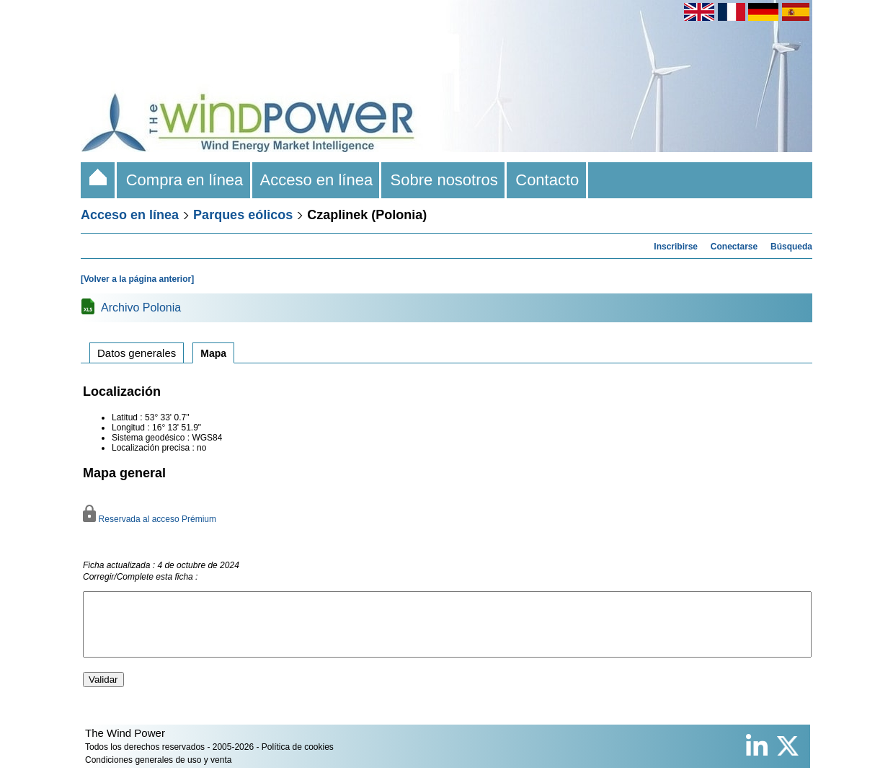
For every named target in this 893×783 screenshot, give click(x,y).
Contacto (547, 180)
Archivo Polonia (141, 307)
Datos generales (136, 353)
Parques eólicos (243, 215)
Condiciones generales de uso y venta (158, 773)
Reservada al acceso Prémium (149, 519)
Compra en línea (184, 180)
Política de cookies (298, 760)
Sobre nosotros (444, 180)
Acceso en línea (317, 180)
